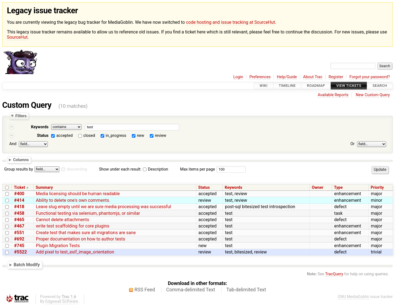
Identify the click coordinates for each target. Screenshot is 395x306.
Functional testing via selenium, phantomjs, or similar (88, 213)
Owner (317, 187)
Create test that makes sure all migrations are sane (86, 232)
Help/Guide (287, 77)
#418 (19, 206)
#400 (19, 193)
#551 (19, 232)
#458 (19, 213)
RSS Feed (145, 289)
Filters (20, 116)
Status (43, 135)
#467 (19, 226)
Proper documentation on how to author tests (80, 239)
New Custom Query (373, 95)
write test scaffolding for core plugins (72, 226)
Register (336, 77)
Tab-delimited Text (246, 289)
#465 (19, 219)
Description (155, 169)
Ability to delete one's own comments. (73, 200)
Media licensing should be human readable (78, 193)
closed (89, 135)
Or (352, 144)
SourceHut (17, 37)
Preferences (260, 77)
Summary (44, 187)
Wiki (264, 86)
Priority (377, 187)
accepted (64, 135)
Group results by (18, 169)
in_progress (116, 135)
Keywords (39, 127)
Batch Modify (27, 264)
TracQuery (334, 274)
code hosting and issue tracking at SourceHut (230, 22)
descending (77, 169)
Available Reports (333, 95)
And (12, 144)
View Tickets (348, 86)
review (160, 135)
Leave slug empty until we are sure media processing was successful (103, 206)
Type (338, 187)
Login (238, 77)
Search (380, 86)
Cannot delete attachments (62, 219)
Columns (21, 160)
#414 (19, 200)
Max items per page (197, 169)
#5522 (20, 252)
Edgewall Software (61, 301)
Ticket (19, 187)
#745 (19, 245)
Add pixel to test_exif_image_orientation (75, 252)
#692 (19, 239)
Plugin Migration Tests (58, 245)
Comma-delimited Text (190, 289)
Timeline (287, 86)
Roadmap (316, 86)
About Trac (313, 77)
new (140, 135)
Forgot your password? (369, 77)
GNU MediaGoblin (353, 296)
